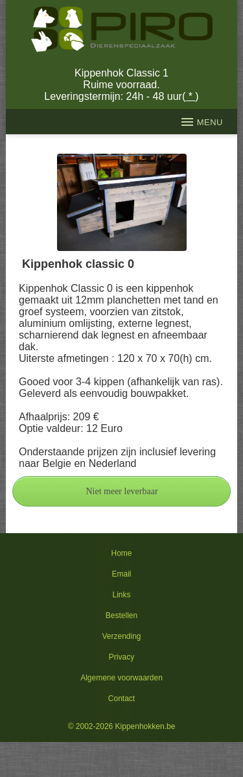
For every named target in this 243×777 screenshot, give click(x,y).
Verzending (121, 636)
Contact (121, 698)
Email (121, 574)
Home (121, 553)
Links (121, 594)
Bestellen (121, 615)
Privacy (121, 657)
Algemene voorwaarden (121, 677)
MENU (202, 122)
